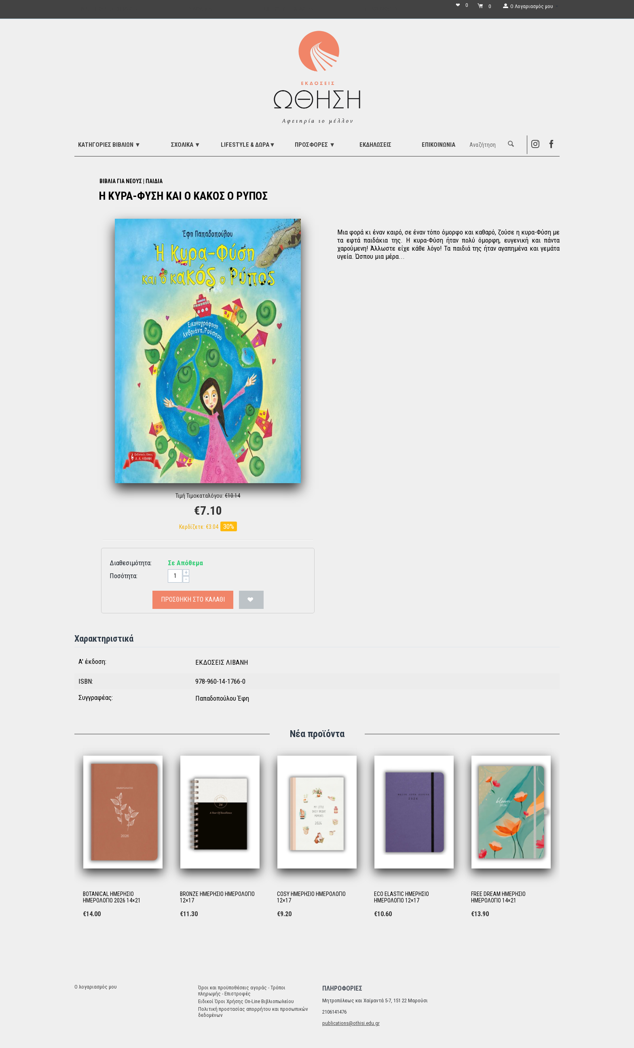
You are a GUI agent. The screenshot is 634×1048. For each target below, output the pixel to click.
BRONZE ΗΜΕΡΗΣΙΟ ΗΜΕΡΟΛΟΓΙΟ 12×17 (217, 897)
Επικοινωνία (438, 144)
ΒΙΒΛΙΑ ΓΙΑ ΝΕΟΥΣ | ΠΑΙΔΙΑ (131, 181)
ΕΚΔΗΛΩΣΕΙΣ (375, 144)
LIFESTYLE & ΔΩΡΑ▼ (248, 144)
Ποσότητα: (123, 576)
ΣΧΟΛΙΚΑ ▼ (186, 144)
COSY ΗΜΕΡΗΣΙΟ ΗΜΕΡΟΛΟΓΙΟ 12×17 (311, 897)
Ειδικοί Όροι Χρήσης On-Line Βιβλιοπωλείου (246, 1001)
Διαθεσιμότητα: (131, 563)
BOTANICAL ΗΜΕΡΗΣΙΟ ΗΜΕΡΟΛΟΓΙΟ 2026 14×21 (112, 897)
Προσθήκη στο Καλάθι (193, 599)
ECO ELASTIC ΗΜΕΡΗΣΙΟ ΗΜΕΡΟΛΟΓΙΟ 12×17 (401, 897)
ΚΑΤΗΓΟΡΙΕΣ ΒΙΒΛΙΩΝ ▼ (109, 144)
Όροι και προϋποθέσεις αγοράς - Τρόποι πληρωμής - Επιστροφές (241, 991)
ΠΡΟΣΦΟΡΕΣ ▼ (315, 144)
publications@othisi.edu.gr (351, 1023)
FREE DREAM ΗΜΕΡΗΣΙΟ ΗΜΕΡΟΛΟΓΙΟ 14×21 (498, 897)
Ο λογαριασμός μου (95, 987)
